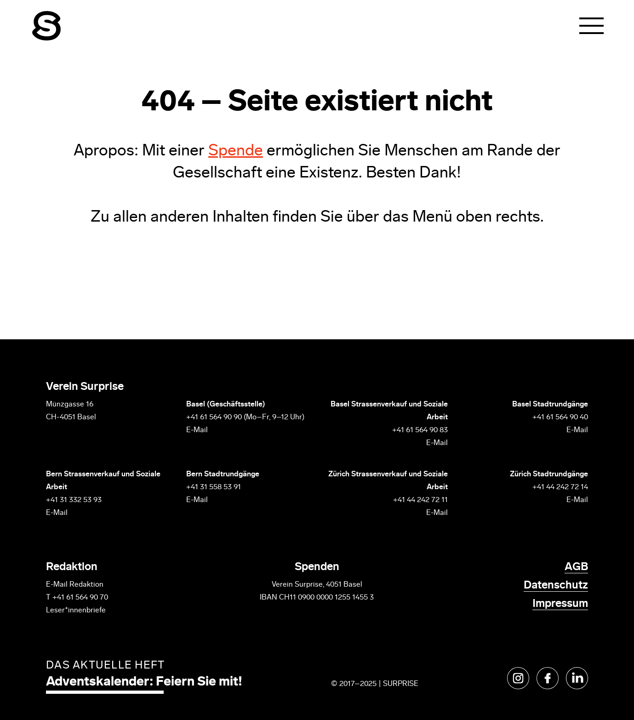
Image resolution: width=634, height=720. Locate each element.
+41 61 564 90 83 (420, 430)
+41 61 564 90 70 (80, 597)
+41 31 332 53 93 (74, 500)
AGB (576, 567)
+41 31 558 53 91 (213, 487)
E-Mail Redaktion (74, 585)
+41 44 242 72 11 (420, 500)
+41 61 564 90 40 (560, 417)
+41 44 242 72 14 (560, 487)
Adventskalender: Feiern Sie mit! (144, 682)
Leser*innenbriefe (76, 610)
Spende (235, 151)
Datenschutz (556, 585)
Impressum (560, 604)
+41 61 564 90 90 (214, 417)
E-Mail (197, 430)
